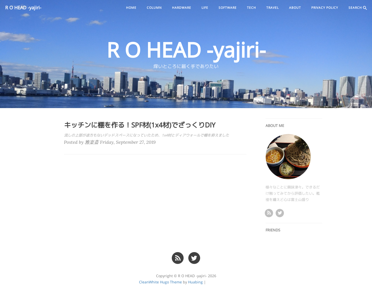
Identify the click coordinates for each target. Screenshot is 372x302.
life (205, 7)
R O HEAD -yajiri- (23, 7)
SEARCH (357, 8)
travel (272, 7)
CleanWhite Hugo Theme (160, 282)
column (154, 7)
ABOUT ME (275, 125)
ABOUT (295, 7)
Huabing (195, 282)
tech (251, 7)
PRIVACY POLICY (324, 7)
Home (131, 7)
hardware (181, 7)
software (228, 7)
